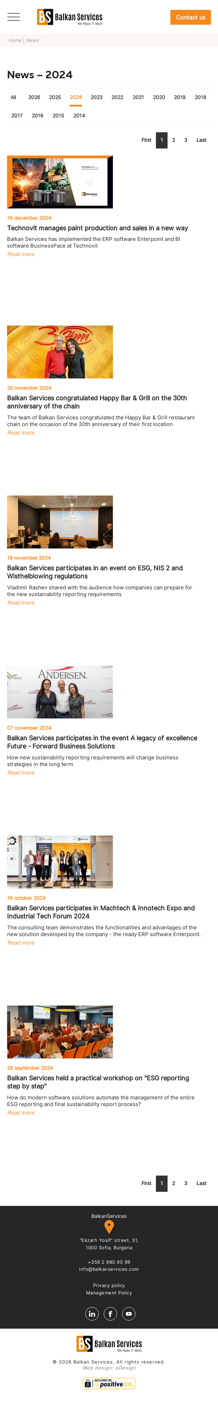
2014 (79, 116)
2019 (180, 97)
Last (201, 140)
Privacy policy (109, 1285)
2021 (138, 97)
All (13, 97)
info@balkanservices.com (109, 1269)
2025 (55, 97)
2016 (37, 116)
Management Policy (109, 1292)
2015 (58, 116)
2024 (76, 97)
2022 (117, 97)
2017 (17, 116)
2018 (200, 97)
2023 (97, 97)
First (146, 140)
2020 (159, 97)
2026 (34, 97)
